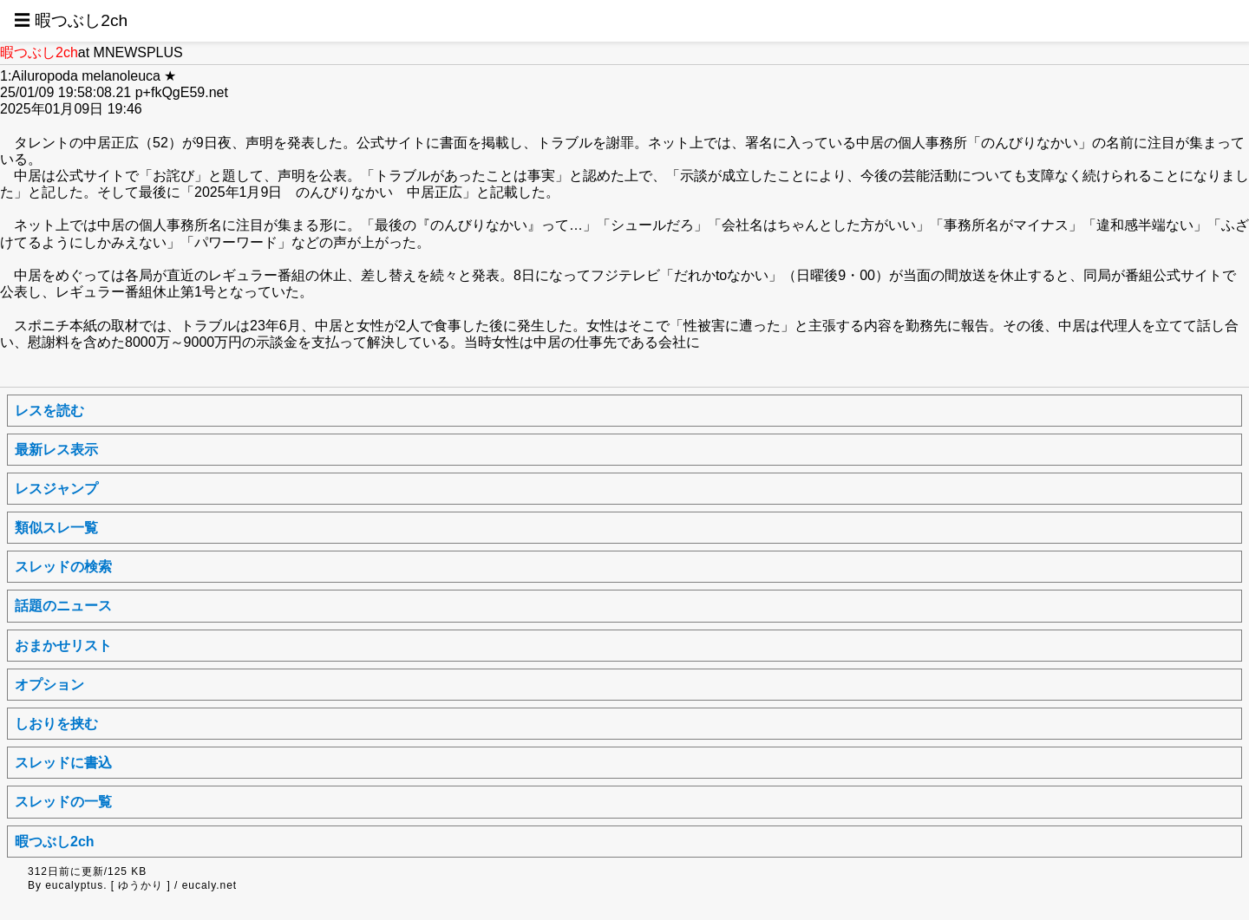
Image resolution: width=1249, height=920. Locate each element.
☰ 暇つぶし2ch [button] (71, 20)
